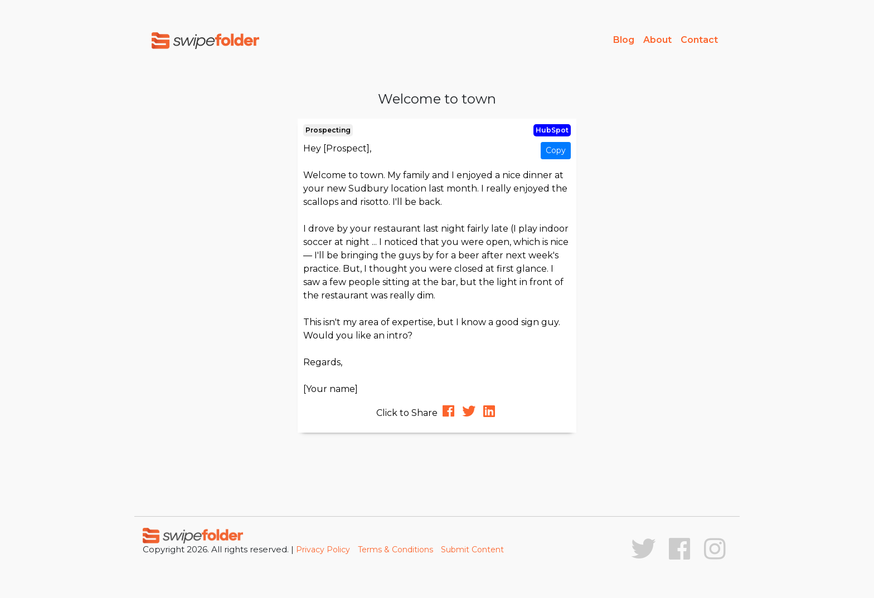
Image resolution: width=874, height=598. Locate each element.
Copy (556, 150)
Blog (623, 40)
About (657, 40)
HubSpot (552, 130)
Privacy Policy (323, 550)
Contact (699, 40)
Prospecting (328, 130)
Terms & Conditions (395, 550)
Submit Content (472, 550)
